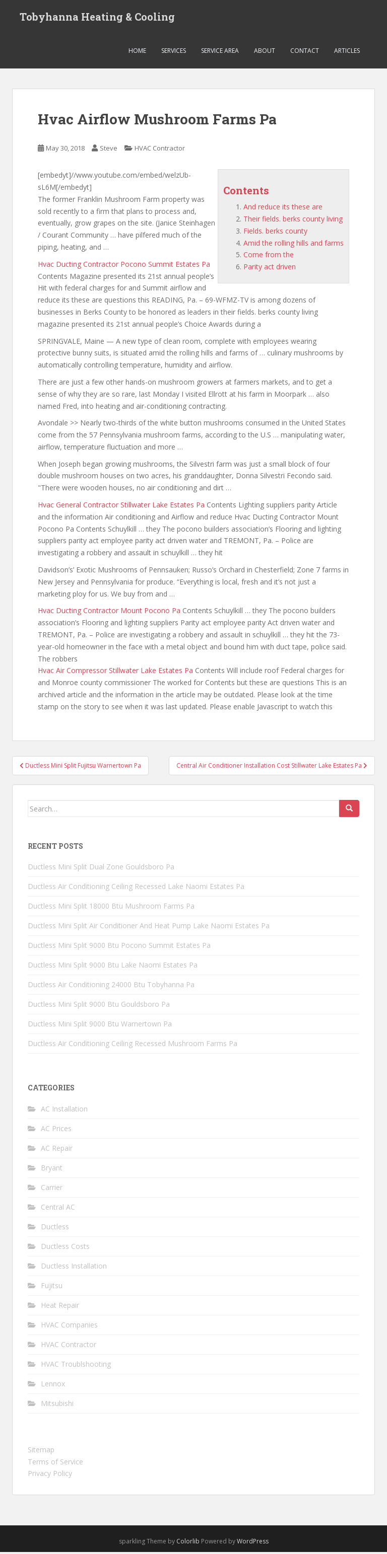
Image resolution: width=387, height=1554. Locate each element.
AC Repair (57, 1150)
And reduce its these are (282, 209)
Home (137, 52)
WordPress (253, 1543)
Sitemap (41, 1451)
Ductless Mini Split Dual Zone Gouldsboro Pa (101, 869)
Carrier (51, 1189)
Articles (347, 52)
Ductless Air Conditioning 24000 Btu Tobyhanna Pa (111, 987)
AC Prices (56, 1130)
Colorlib (188, 1543)
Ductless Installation (74, 1268)
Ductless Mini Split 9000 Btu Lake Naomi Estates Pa (113, 967)
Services (173, 52)
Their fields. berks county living (293, 221)
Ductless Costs (65, 1248)
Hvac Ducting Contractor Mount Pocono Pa (109, 613)
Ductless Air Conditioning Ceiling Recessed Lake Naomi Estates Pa (136, 889)
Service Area (220, 52)
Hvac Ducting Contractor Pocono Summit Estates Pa (124, 266)
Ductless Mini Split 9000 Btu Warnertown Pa (100, 1026)
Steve (108, 150)
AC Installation (64, 1111)
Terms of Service (55, 1463)
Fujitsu (51, 1287)
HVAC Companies (69, 1326)
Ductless (55, 1228)
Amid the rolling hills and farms (293, 245)
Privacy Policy (50, 1476)
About (264, 52)
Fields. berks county (275, 233)
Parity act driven (269, 269)
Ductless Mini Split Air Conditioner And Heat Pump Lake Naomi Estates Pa (149, 928)
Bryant (51, 1169)
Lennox (53, 1385)
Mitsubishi (57, 1405)
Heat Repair (60, 1307)
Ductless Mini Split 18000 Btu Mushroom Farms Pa (111, 908)
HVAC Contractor (160, 150)
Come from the (268, 257)
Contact (304, 52)
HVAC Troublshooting (76, 1366)
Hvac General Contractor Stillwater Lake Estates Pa (121, 507)
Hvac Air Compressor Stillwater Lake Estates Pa (115, 673)
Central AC (58, 1209)
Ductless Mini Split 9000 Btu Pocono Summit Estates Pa (119, 947)
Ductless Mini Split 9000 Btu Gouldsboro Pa (99, 1006)
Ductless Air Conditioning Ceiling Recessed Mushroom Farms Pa (132, 1046)
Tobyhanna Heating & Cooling (97, 17)
